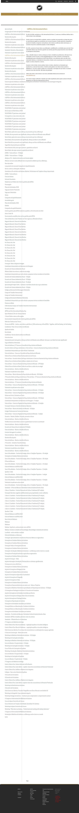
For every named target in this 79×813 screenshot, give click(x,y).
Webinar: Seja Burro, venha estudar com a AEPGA (17, 527)
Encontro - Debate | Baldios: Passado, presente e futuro (19, 416)
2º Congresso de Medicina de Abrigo (14, 622)
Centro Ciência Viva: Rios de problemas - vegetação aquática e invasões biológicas (26, 625)
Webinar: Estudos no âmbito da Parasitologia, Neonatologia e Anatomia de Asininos (26, 530)
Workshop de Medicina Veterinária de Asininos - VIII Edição (20, 635)
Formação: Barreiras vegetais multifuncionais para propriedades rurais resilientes (26, 493)
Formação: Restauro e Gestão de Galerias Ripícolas (18, 406)
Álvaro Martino (57, 790)
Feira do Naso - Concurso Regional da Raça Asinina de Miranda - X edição (24, 414)
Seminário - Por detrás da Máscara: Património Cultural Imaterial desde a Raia (25, 614)
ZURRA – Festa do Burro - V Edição (14, 155)
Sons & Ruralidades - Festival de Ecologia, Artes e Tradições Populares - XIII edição (26, 459)
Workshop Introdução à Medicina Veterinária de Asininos (20, 651)
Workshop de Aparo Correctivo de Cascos (15, 706)
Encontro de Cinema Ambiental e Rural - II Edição (17, 287)
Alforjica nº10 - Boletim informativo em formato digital (19, 158)
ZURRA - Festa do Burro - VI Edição (14, 153)
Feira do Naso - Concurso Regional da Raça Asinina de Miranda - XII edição (24, 403)
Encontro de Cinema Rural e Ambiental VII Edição (17, 427)
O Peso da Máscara (10, 461)
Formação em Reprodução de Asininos (15, 601)
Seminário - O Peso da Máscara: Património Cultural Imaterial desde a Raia (24, 488)
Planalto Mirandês (46, 801)
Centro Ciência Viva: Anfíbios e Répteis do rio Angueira (19, 669)
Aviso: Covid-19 (9, 213)
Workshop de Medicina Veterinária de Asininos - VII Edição (20, 640)
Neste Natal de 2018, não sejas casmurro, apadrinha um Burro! (21, 148)
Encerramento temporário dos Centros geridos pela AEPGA (20, 319)
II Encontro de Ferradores (11, 688)
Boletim (7, 206)
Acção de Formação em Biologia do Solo (15, 569)
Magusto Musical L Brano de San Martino (15, 221)
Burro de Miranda (25, 14)
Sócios (6, 195)
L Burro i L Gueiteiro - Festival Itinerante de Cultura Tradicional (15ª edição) (24, 495)
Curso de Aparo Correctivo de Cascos (14, 701)
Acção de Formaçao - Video (12, 559)
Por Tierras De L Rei (10, 242)
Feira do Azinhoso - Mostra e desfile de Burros (17, 435)
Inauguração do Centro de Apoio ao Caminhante (17, 32)
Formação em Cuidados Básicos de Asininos (16, 456)
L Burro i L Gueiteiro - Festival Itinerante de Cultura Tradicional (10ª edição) (24, 509)
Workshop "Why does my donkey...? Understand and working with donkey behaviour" (27, 709)
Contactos (66, 1)
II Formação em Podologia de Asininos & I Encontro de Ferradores (22, 590)
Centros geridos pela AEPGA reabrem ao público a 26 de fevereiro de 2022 (24, 211)
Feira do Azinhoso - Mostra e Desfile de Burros (17, 369)
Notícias (44, 797)
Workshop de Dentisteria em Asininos (15, 685)
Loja (43, 790)
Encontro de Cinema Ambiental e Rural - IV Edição (18, 279)
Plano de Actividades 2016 (12, 203)
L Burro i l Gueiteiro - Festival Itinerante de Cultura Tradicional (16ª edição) (24, 490)
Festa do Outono (9, 177)
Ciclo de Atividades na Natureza (13, 535)
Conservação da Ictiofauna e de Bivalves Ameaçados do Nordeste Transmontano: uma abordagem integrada (33, 82)
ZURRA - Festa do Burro (11, 174)
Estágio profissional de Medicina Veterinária (16, 298)
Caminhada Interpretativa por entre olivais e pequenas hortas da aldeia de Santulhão (27, 274)
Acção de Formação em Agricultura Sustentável (17, 575)
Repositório (45, 800)
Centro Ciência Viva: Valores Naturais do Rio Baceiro (18, 664)
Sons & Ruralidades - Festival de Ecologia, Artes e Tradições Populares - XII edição (26, 464)
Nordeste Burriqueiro (10, 37)
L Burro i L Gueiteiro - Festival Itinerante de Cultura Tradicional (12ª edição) (24, 503)
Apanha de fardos (9, 329)
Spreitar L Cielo (9, 472)
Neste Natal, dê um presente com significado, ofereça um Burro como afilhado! (25, 140)
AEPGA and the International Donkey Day (15, 311)
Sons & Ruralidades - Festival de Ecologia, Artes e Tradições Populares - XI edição (26, 469)
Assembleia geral (9, 200)
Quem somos (60, 1)
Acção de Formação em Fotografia (13, 577)
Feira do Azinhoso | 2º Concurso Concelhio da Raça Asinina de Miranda (23, 345)
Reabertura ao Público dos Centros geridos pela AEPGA (19, 182)
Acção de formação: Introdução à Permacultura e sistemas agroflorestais (24, 561)
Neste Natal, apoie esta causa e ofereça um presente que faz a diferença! (24, 132)
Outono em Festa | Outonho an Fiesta (14, 395)
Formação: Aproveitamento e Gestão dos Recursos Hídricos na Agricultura (24, 538)
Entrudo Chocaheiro (10, 179)
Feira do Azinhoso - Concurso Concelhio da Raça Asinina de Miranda (22, 353)
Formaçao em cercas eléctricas (13, 564)
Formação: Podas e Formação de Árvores (15, 546)
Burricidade (8, 332)
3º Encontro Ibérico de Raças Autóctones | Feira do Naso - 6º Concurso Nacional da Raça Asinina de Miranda (33, 377)
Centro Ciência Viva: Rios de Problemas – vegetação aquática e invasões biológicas (26, 627)
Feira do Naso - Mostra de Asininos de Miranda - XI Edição (20, 408)
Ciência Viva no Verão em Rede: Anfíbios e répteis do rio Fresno (21, 361)
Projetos (44, 796)
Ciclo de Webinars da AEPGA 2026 (14, 466)
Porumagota (8, 184)
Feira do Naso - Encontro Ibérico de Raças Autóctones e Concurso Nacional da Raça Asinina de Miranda (31, 358)
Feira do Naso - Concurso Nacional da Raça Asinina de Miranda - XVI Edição (24, 385)
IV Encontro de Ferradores (12, 675)
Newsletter (71, 1)
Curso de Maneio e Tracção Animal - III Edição (16, 654)
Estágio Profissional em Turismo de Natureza (16, 411)
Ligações (19, 793)
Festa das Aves (9, 337)
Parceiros (44, 804)
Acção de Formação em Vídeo (12, 580)
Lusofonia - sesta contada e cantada (14, 532)
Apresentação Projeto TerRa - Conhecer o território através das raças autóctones (26, 285)
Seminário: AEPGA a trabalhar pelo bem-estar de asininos (20, 617)
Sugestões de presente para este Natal (15, 145)
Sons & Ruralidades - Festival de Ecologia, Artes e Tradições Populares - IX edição (26, 480)
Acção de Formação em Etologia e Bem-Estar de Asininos (19, 596)
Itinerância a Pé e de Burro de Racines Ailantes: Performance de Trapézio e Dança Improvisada (29, 171)
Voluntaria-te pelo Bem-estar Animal (14, 448)
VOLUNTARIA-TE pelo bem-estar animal (15, 108)
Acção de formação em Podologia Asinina (15, 598)
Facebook (19, 797)
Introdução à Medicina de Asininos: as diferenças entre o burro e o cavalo (24, 714)
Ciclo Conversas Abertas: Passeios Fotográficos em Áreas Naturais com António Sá (26, 691)
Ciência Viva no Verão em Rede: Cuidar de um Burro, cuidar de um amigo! (24, 366)
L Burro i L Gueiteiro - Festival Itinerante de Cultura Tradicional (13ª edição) (24, 501)
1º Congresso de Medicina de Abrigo (14, 662)
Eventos (51, 14)
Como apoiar (57, 14)
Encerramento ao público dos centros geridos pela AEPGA (20, 216)
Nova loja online (9, 163)
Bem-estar (39, 14)
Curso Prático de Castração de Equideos (15, 648)
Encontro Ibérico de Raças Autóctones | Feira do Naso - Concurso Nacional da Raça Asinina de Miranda (31, 348)
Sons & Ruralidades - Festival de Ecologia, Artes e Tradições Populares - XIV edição (26, 453)
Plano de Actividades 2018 (12, 187)
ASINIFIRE (44, 793)
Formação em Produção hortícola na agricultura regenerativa (21, 553)
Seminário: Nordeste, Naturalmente (14, 50)
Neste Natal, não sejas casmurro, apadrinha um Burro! (19, 150)
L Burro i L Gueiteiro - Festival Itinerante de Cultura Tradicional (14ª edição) (24, 498)
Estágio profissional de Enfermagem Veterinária (17, 290)
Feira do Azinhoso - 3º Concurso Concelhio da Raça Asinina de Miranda (23, 382)
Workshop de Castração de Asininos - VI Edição (17, 646)
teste (6, 717)
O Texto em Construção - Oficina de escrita (16, 633)
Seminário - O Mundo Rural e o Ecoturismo (16, 619)
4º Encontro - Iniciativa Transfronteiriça (15, 443)
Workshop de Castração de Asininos (14, 638)
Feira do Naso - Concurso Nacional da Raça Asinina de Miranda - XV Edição (24, 390)
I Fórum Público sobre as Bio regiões (14, 316)
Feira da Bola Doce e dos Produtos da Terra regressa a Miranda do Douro (23, 219)
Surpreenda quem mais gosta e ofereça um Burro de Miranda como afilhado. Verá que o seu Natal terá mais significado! (36, 340)
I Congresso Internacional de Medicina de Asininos (18, 712)
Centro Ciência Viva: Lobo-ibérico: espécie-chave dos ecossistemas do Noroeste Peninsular (29, 683)
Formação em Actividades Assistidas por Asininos (18, 604)
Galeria (44, 803)
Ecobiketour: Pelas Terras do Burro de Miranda (17, 327)
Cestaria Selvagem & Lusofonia (13, 432)
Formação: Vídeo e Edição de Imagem (14, 264)
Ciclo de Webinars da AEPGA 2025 (14, 514)
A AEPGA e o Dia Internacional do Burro (15, 34)
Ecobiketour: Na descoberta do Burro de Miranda (17, 335)
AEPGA (7, 1)
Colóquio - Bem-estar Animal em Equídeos (16, 672)
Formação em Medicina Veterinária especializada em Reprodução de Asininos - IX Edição (28, 588)
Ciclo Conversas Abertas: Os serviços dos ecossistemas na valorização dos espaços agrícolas (29, 630)
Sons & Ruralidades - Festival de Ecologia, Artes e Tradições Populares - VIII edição (26, 485)
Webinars (7, 522)
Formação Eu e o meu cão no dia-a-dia (14, 116)
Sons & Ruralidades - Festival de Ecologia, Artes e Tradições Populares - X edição (26, 474)
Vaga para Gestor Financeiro (12, 190)
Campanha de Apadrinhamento (13, 198)
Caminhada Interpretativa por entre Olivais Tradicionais (19, 350)
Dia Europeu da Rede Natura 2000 (14, 111)
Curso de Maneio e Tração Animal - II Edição (16, 659)
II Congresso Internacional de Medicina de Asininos (18, 698)
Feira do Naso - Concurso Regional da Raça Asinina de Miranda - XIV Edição (24, 393)
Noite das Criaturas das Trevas (13, 322)
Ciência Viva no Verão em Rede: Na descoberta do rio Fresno (20, 356)
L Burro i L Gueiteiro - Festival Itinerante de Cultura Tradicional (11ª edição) (24, 506)
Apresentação (8, 29)
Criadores (33, 14)
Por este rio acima (9, 308)
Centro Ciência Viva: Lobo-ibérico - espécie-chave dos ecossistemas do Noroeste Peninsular (29, 667)
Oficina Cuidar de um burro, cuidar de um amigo (17, 271)
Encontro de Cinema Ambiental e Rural (15, 269)
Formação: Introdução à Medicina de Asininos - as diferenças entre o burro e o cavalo (27, 551)
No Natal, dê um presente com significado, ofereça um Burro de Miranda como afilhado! (27, 134)
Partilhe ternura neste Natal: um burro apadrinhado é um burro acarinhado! (24, 422)
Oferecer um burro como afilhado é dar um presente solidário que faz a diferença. (26, 161)
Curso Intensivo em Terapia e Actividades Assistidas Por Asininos (22, 704)
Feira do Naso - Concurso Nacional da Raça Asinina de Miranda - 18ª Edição (24, 364)
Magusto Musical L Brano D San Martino (15, 224)
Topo (27, 781)
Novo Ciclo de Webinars (11, 519)
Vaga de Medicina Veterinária (12, 343)
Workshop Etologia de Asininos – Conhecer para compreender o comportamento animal (27, 696)
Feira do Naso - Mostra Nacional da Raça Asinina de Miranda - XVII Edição (24, 374)
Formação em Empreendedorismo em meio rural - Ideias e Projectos (22, 585)
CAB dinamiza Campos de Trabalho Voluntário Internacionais (21, 306)
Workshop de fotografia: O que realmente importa (18, 693)
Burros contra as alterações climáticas (15, 169)
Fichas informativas (46, 794)
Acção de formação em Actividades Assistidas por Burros (20, 593)
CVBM (44, 14)
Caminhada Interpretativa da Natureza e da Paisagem (19, 266)
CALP (47, 14)
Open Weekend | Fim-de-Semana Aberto (15, 314)
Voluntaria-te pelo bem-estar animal (14, 45)
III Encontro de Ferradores (12, 677)
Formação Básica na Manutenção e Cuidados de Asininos (20, 606)
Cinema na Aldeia (9, 303)
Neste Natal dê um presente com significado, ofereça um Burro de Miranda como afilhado (28, 142)
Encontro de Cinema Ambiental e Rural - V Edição (17, 277)
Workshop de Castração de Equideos (14, 656)
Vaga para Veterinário (10, 192)
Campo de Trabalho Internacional (13, 293)
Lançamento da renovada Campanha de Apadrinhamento (20, 166)
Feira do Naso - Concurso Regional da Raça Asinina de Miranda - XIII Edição (24, 398)
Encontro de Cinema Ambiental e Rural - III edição (18, 282)
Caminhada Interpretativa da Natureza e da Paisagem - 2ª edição (22, 401)
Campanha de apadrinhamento (13, 208)
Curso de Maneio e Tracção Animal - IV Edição (16, 643)
